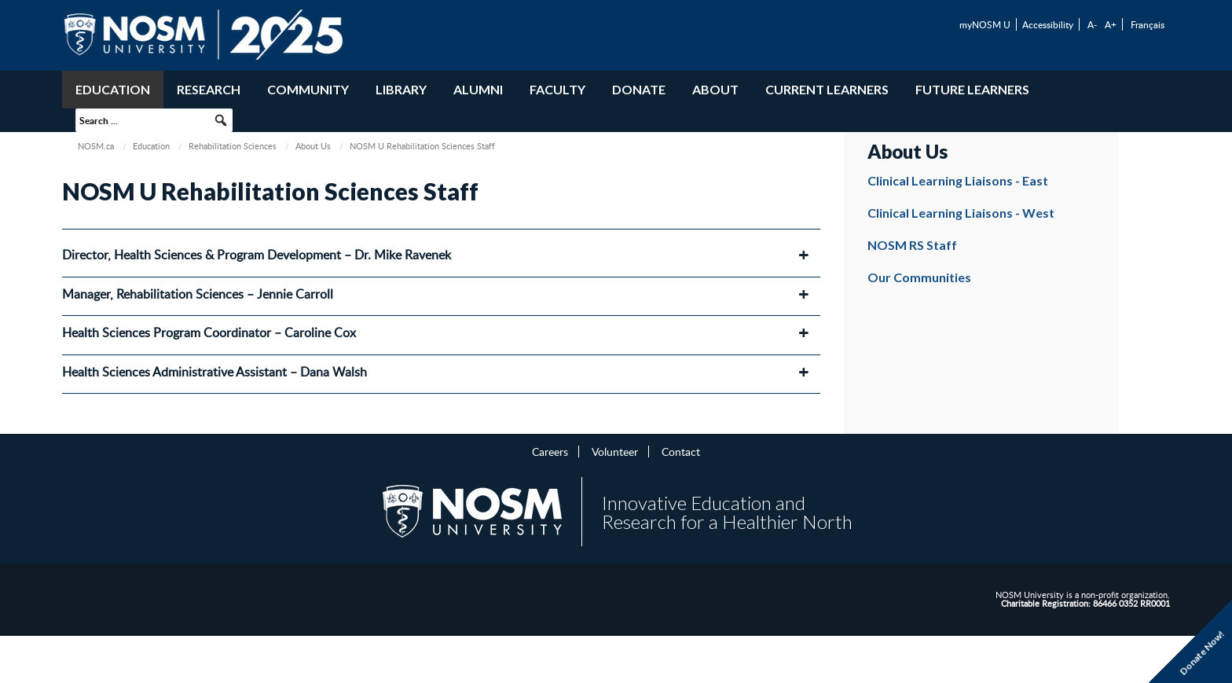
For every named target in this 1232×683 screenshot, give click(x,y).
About (715, 89)
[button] (221, 120)
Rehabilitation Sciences (233, 146)
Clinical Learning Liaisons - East (957, 180)
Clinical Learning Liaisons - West (960, 212)
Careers (550, 451)
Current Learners (827, 89)
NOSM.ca (96, 146)
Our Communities (919, 277)
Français (1147, 24)
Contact (681, 451)
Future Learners (972, 89)
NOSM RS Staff (912, 244)
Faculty (557, 89)
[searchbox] (154, 120)
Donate (639, 89)
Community (308, 89)
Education (112, 89)
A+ (1110, 24)
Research (208, 89)
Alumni (478, 89)
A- (1092, 24)
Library (401, 89)
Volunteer (615, 451)
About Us (313, 146)
